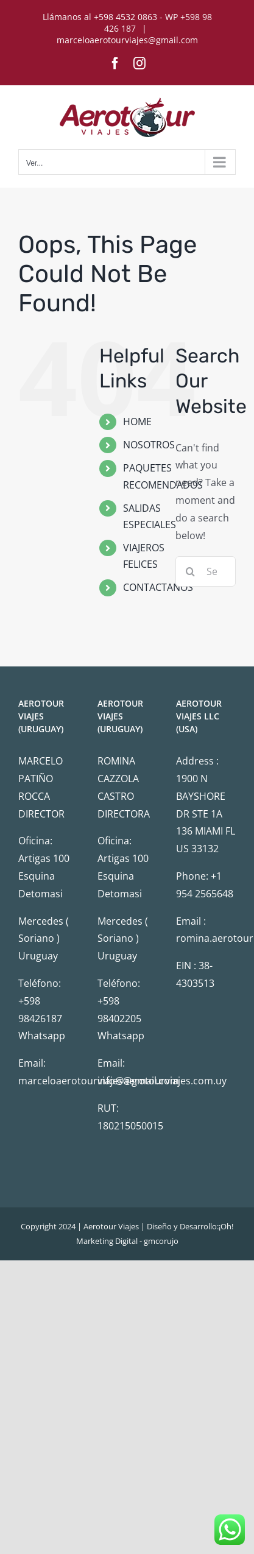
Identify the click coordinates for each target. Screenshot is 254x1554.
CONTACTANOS (158, 587)
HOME (137, 421)
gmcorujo (161, 1240)
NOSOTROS (149, 444)
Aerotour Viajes (111, 1226)
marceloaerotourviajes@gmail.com (127, 40)
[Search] (190, 571)
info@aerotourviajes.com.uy (162, 1080)
